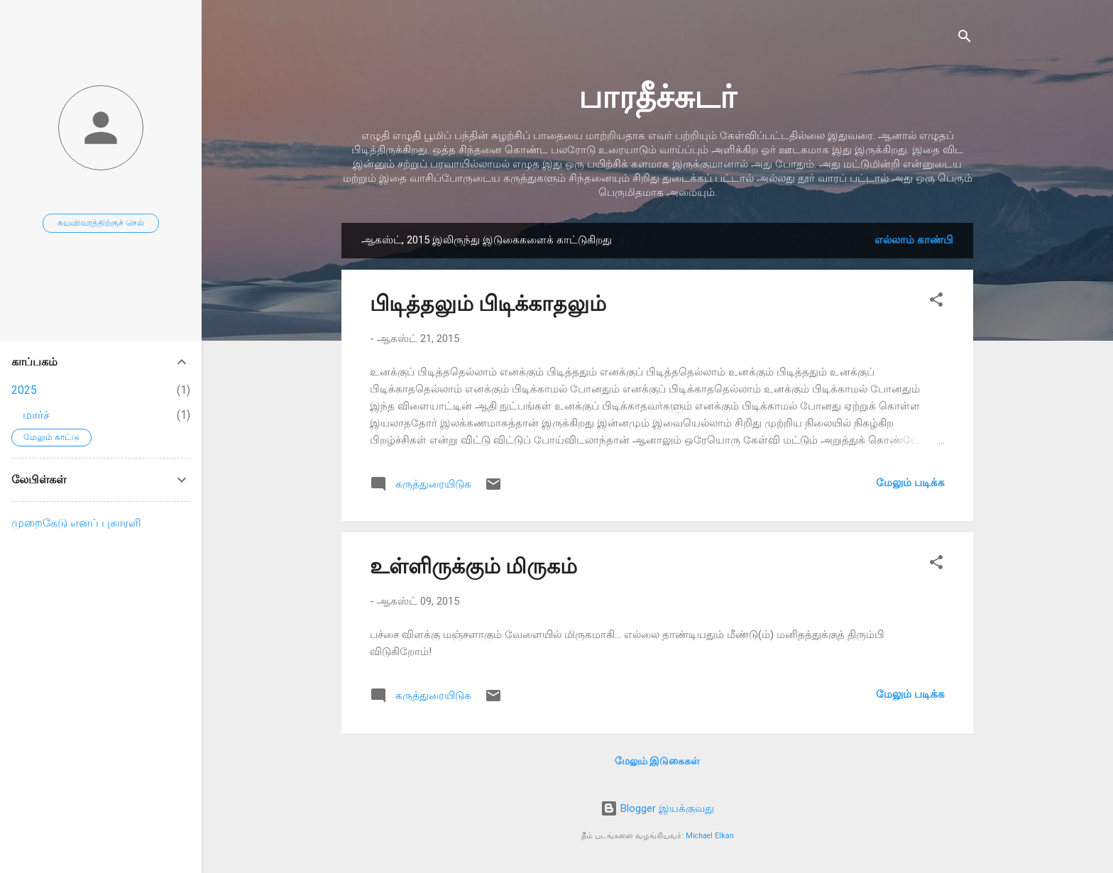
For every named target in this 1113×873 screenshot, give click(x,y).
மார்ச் (36, 415)
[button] (936, 302)
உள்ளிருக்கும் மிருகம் (473, 566)
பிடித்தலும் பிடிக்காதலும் (488, 303)
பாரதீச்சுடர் (658, 97)
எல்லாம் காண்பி (913, 240)
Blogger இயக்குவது (657, 808)
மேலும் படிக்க (910, 482)
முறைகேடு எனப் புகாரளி (76, 522)
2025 (24, 390)
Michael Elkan (710, 835)
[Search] (964, 38)
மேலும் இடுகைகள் (657, 761)
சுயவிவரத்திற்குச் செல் (100, 223)
